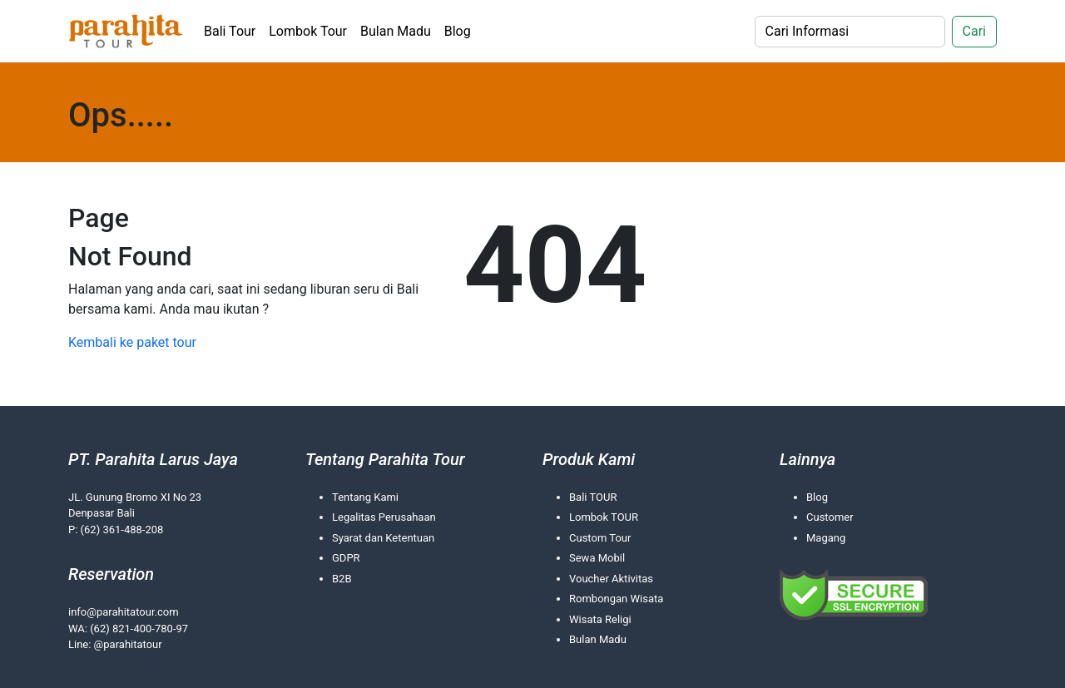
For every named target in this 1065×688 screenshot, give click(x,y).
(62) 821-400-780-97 (139, 628)
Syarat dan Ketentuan (383, 538)
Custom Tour (600, 538)
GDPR (346, 558)
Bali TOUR (593, 497)
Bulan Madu (395, 31)
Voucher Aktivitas (611, 578)
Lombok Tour (308, 31)
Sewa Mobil (597, 558)
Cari (974, 31)
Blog (457, 31)
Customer (830, 517)
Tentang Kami (365, 497)
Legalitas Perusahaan (384, 517)
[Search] (850, 31)
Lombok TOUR (603, 517)
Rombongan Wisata (616, 598)
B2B (342, 578)
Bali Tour (229, 31)
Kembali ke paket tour (132, 342)
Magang (825, 538)
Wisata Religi (600, 619)
